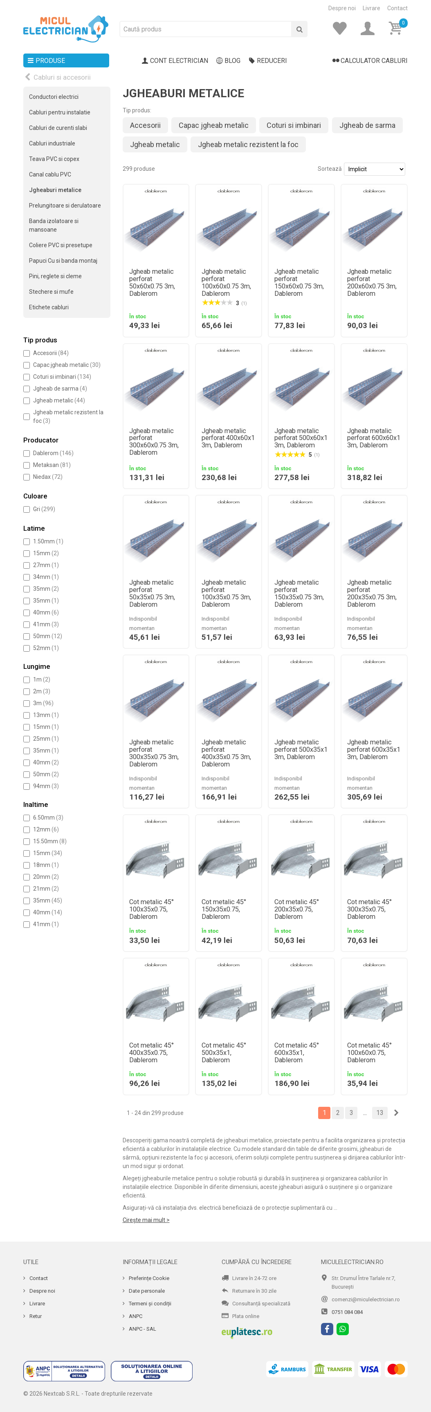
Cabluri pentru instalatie (59, 112)
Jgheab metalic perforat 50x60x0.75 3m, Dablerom (152, 282)
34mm (46, 577)
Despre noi (342, 8)
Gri (44, 509)
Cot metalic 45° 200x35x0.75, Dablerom (296, 909)
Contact (397, 8)
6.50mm (48, 817)
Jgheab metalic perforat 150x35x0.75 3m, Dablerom (299, 593)
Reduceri (268, 61)
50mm (47, 636)
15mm (46, 553)
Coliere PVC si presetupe (60, 245)
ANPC (135, 1316)
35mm (46, 588)
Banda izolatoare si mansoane (54, 225)
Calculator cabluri (370, 61)
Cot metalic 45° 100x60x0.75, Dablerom (369, 1053)
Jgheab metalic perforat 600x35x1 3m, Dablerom (373, 750)
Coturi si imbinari (62, 376)
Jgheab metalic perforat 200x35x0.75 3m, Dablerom (372, 593)
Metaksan (52, 465)
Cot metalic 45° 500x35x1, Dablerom (224, 1053)
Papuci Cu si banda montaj (63, 260)
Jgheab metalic (59, 400)
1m (41, 679)
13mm (46, 715)
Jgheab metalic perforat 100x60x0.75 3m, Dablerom (226, 282)
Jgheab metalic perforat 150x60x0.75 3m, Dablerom (299, 282)
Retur (35, 1316)
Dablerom (53, 453)
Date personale (146, 1291)
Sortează (330, 168)
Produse (46, 61)
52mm (46, 648)
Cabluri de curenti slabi (58, 128)
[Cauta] (299, 29)
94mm (46, 786)
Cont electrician (175, 61)
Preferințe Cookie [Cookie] (148, 1278)
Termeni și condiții (149, 1303)
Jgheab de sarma (60, 388)
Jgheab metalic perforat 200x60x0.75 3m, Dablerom (372, 282)
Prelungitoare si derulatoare (65, 205)
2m (41, 691)
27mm (46, 565)
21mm (46, 888)
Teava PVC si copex (54, 159)
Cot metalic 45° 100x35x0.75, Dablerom (151, 909)
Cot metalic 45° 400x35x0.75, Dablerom (151, 1053)
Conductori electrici (54, 97)
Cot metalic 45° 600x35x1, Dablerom (296, 1053)
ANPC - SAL (142, 1329)
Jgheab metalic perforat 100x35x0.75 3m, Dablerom (226, 593)
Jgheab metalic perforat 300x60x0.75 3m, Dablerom (154, 442)
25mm (46, 738)
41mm (46, 624)
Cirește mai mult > (146, 1220)
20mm (46, 877)
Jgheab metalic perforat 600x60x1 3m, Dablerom (373, 438)
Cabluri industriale (52, 143)
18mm (46, 865)
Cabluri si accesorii (62, 77)
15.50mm (50, 841)
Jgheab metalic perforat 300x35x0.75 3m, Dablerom (154, 753)
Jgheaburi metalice (55, 190)
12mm (46, 829)
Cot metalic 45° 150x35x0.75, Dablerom (224, 909)
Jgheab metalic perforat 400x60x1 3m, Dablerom (228, 438)
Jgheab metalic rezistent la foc (248, 144)
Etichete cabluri (49, 307)
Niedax (48, 477)
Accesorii (51, 353)
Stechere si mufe (51, 291)
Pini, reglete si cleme (55, 276)
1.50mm (48, 541)
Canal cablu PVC (50, 174)
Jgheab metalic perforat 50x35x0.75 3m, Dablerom (152, 593)
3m (43, 703)
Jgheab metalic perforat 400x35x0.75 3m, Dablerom (226, 753)
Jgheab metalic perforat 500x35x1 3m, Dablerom (301, 750)
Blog (228, 61)
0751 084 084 (347, 1312)
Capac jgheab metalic (67, 365)
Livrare (371, 8)
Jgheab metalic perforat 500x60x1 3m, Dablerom (301, 438)
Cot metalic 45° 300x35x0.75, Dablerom (369, 909)
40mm (46, 612)
